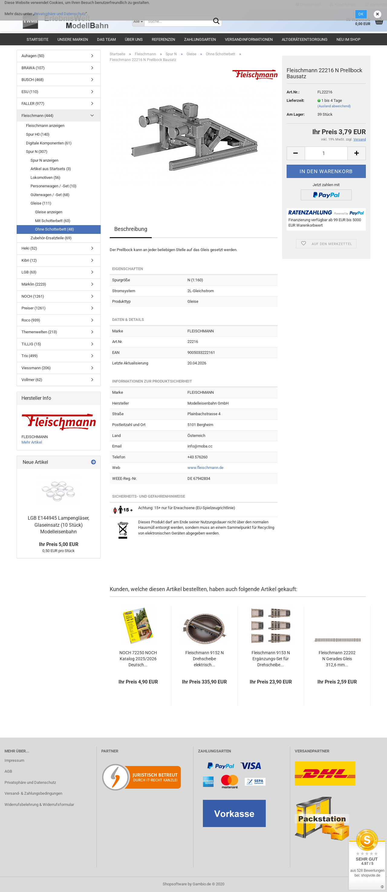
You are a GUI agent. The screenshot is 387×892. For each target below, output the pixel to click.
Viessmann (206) (36, 368)
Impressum (14, 760)
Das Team (106, 39)
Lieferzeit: (295, 100)
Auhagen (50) (32, 55)
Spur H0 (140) (38, 134)
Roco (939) (30, 320)
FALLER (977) (32, 103)
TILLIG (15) (31, 344)
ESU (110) (29, 91)
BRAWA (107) (33, 68)
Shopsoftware (175, 884)
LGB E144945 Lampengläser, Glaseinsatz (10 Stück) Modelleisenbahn (58, 525)
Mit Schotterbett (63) (52, 220)
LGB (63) (29, 272)
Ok (361, 14)
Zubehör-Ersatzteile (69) (51, 238)
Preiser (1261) (33, 308)
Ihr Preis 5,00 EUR (58, 544)
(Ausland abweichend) (334, 106)
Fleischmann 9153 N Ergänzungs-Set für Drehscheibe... (271, 658)
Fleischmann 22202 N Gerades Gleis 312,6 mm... (337, 658)
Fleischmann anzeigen (45, 125)
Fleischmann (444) (37, 115)
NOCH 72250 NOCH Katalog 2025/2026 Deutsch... (138, 658)
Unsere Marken (72, 39)
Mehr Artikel (31, 442)
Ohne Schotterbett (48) (54, 229)
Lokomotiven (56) (45, 177)
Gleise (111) (41, 203)
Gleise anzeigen (48, 212)
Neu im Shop (348, 39)
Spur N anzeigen (44, 160)
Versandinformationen (249, 39)
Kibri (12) (29, 260)
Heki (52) (29, 248)
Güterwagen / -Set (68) (50, 194)
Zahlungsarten (200, 39)
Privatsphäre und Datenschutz (60, 13)
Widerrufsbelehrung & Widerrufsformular (39, 804)
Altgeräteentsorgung (304, 39)
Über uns (134, 39)
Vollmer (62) (31, 379)
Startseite (37, 39)
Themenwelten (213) (39, 332)
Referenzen (163, 39)
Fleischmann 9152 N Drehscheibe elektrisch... (204, 658)
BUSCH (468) (32, 79)
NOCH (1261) (32, 296)
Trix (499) (29, 356)
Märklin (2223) (33, 284)
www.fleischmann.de (205, 467)
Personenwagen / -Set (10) (53, 186)
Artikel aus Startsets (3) (51, 168)
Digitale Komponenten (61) (49, 143)
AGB (8, 771)
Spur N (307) (36, 151)
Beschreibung (130, 229)
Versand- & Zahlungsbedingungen (33, 793)
